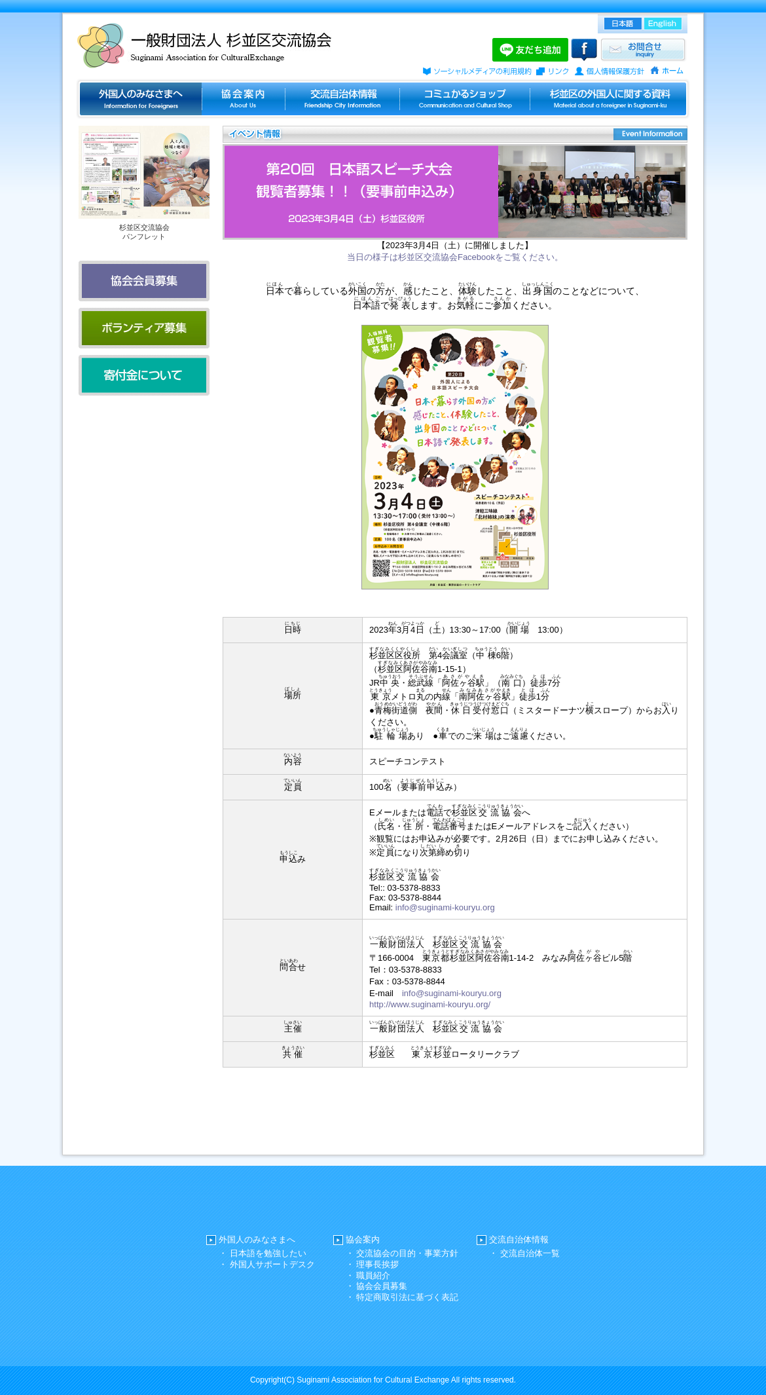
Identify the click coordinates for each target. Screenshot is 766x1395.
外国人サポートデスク (272, 1264)
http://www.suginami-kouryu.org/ (429, 1004)
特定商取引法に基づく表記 (407, 1297)
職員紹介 (373, 1275)
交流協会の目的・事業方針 (407, 1253)
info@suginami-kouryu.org (445, 907)
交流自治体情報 (519, 1239)
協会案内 (363, 1239)
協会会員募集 (381, 1286)
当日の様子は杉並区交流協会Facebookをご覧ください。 (455, 257)
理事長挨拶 (377, 1264)
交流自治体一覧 (530, 1253)
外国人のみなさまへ (257, 1239)
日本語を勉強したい (268, 1253)
